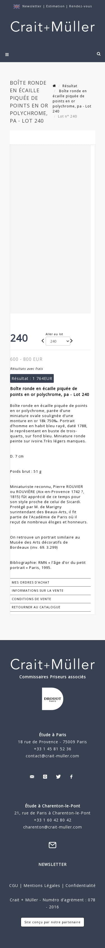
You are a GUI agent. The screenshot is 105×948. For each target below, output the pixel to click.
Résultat (69, 86)
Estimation (56, 6)
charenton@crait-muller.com (52, 827)
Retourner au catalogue (36, 607)
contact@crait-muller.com (52, 755)
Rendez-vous (80, 6)
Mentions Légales (42, 885)
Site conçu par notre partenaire (52, 922)
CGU (13, 885)
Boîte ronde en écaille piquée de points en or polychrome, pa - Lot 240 (72, 101)
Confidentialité (80, 885)
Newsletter (32, 6)
